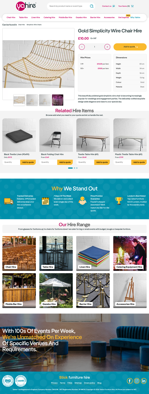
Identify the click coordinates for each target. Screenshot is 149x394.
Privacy (54, 383)
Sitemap (78, 383)
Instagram (137, 381)
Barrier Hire (95, 17)
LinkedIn (144, 381)
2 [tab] (74, 168)
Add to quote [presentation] (131, 46)
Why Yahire (135, 17)
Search (91, 6)
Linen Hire (35, 17)
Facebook (130, 381)
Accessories (109, 17)
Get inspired (123, 16)
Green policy (89, 383)
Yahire (26, 6)
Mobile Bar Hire (65, 17)
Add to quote (28, 162)
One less (82, 47)
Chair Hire (11, 17)
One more (107, 47)
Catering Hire (49, 17)
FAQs (70, 383)
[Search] (71, 6)
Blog (99, 383)
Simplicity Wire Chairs (34, 25)
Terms (62, 383)
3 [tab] (76, 168)
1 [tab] (70, 168)
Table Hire (23, 17)
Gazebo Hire (81, 17)
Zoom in (70, 32)
